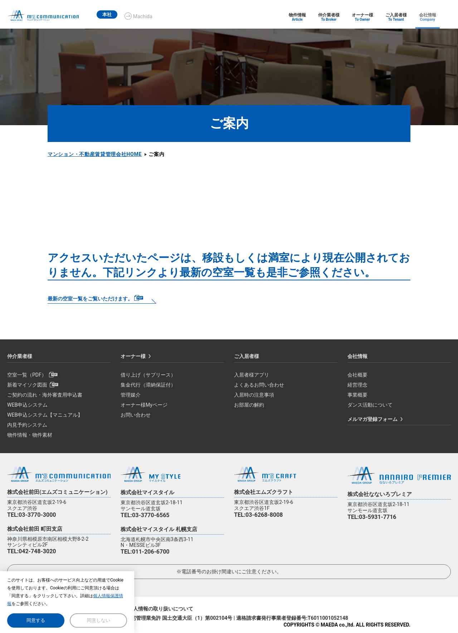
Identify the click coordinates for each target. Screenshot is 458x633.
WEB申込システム (27, 405)
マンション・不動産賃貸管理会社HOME (95, 154)
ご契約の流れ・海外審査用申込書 (44, 395)
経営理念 (357, 385)
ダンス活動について (370, 405)
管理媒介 (131, 395)
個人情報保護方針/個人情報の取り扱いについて (139, 609)
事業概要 (357, 395)
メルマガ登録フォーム (372, 419)
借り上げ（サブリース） (148, 375)
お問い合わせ (136, 415)
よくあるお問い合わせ (259, 385)
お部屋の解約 (249, 405)
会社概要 (357, 375)
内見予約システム (27, 425)
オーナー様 (133, 356)
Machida (150, 16)
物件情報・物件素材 (29, 435)
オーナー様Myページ (144, 405)
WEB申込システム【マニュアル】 (45, 415)
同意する (35, 620)
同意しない (98, 620)
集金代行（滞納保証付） (148, 385)
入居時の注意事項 (254, 395)
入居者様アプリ (251, 375)
